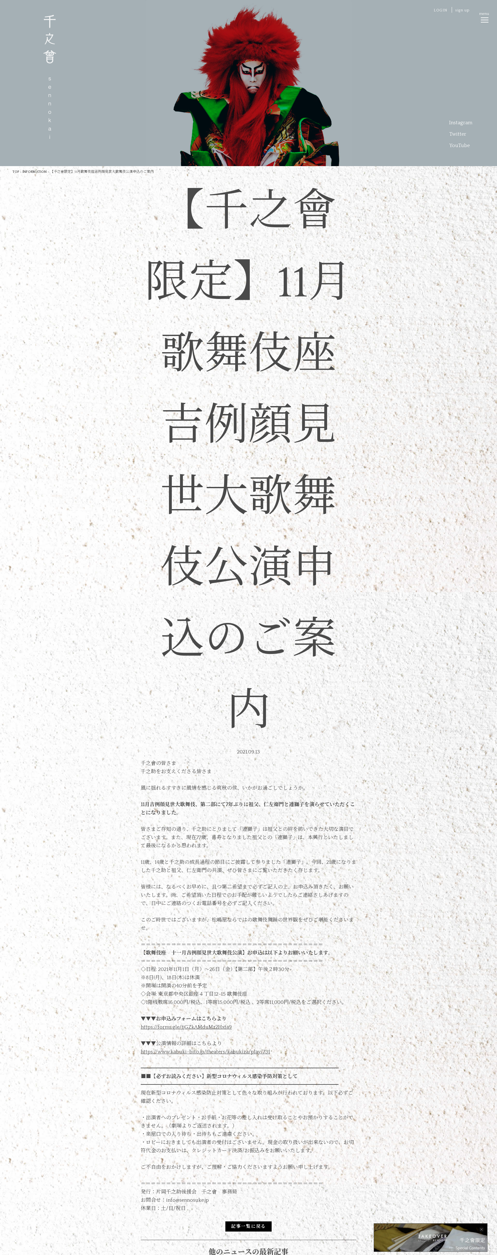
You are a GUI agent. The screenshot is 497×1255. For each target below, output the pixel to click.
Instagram (460, 123)
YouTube (459, 145)
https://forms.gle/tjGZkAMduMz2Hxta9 (186, 1027)
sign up (462, 10)
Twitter (457, 134)
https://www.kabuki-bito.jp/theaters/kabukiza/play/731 (205, 1052)
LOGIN (440, 10)
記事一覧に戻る (248, 1226)
